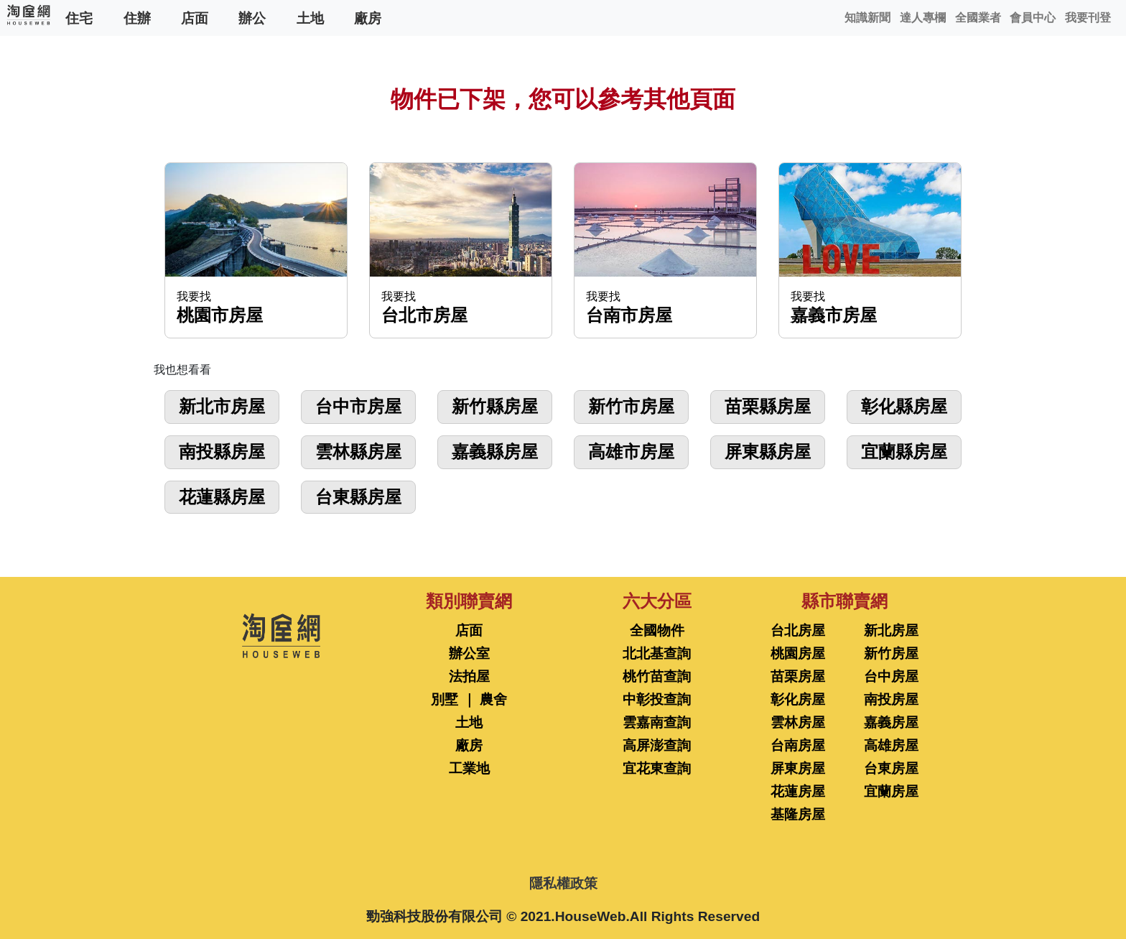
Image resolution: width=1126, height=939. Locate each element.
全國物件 (657, 630)
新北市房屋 (222, 406)
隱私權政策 (563, 883)
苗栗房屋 (798, 676)
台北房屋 (798, 630)
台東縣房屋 (358, 496)
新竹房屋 (891, 653)
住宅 (79, 17)
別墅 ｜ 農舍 (469, 699)
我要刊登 (1088, 17)
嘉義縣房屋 (495, 451)
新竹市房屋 (631, 406)
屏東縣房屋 (768, 451)
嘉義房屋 (891, 722)
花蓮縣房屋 (222, 496)
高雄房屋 (891, 745)
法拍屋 (469, 676)
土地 (310, 17)
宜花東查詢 (657, 768)
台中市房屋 (358, 406)
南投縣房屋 (222, 451)
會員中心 (1033, 17)
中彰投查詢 (657, 699)
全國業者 (978, 17)
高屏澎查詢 (657, 745)
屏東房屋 (798, 768)
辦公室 (469, 653)
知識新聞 (867, 17)
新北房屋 (891, 630)
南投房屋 (891, 699)
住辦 (137, 17)
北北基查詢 (657, 653)
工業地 (469, 768)
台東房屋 (891, 768)
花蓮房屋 (798, 791)
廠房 (367, 17)
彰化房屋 (798, 699)
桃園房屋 (798, 653)
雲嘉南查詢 (657, 722)
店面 (194, 17)
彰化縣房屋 (904, 406)
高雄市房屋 (631, 451)
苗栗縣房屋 (768, 406)
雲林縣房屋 (358, 451)
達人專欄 (923, 17)
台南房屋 (798, 745)
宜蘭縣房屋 (904, 451)
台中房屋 (891, 676)
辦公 (252, 17)
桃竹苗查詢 (657, 676)
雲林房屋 (798, 722)
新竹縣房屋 (495, 406)
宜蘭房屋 (891, 791)
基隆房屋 (798, 814)
